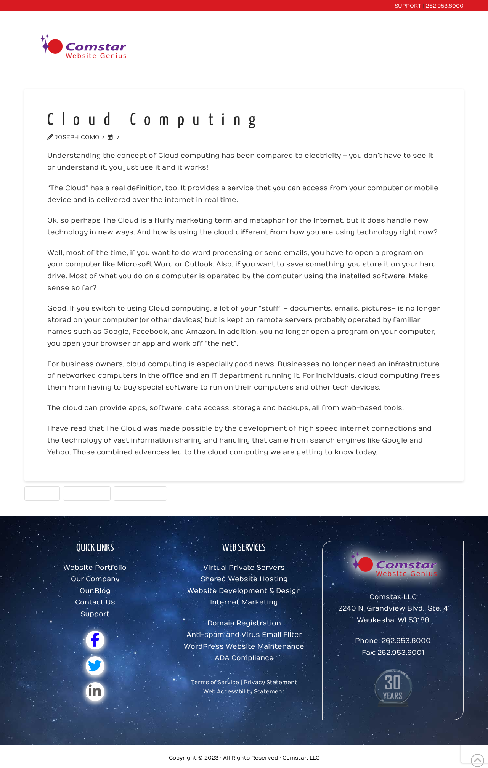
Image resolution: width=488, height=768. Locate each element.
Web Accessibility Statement (244, 691)
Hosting (42, 493)
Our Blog (95, 591)
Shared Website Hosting (244, 579)
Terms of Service (215, 682)
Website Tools (140, 493)
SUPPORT (408, 6)
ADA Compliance (244, 658)
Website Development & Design (244, 591)
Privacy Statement (270, 682)
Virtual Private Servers (244, 568)
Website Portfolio (95, 568)
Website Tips (145, 137)
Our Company (95, 579)
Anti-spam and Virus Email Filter (244, 635)
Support (94, 614)
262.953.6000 (445, 6)
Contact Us (95, 602)
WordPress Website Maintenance (244, 647)
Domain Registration (244, 623)
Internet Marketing (244, 602)
